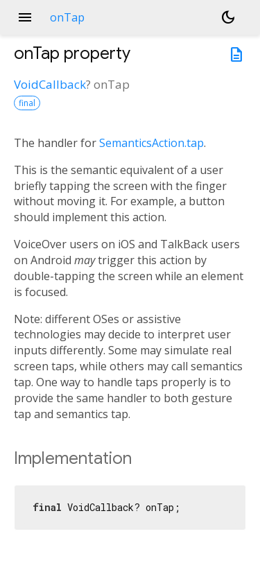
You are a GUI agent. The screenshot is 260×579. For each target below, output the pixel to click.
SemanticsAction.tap (151, 142)
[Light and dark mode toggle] (228, 17)
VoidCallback (50, 84)
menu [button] (25, 17)
